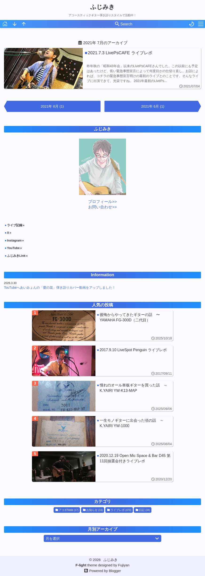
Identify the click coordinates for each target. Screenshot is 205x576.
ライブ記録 (14, 225)
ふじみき (102, 7)
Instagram (14, 240)
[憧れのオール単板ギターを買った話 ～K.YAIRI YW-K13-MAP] (102, 396)
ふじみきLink (16, 255)
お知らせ (93, 510)
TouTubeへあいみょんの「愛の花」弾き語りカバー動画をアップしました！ (59, 287)
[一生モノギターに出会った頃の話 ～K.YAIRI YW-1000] (102, 431)
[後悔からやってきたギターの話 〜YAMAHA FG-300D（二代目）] (102, 325)
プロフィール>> (102, 201)
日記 (143, 510)
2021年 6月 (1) (152, 106)
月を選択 (103, 538)
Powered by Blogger (105, 571)
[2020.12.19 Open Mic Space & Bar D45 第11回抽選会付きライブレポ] (102, 466)
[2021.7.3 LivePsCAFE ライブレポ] (102, 68)
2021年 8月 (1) (52, 106)
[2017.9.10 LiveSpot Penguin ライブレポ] (102, 361)
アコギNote (67, 510)
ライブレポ (119, 510)
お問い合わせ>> (102, 207)
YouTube (13, 248)
